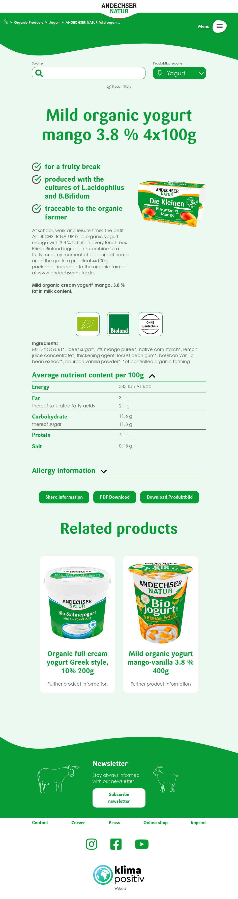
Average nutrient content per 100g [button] (88, 375)
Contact (40, 822)
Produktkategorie (168, 63)
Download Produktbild (170, 497)
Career (78, 822)
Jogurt (54, 22)
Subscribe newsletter (119, 798)
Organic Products (28, 22)
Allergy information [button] (63, 470)
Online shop (155, 822)
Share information (64, 497)
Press (114, 822)
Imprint (198, 822)
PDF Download (115, 497)
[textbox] (170, 73)
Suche (37, 63)
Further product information (77, 684)
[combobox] (179, 73)
